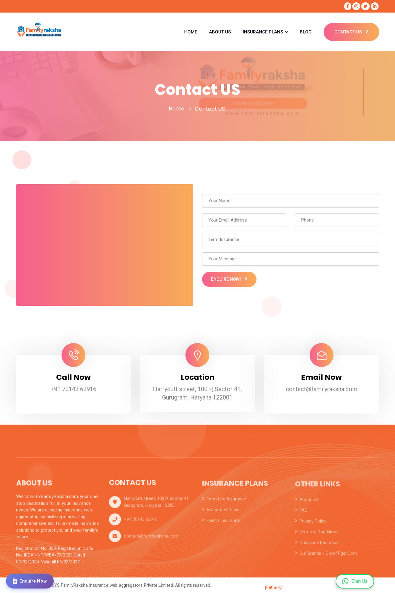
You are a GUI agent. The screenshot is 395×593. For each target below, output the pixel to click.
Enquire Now (30, 580)
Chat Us (355, 581)
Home (177, 109)
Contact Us (351, 32)
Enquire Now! (232, 283)
